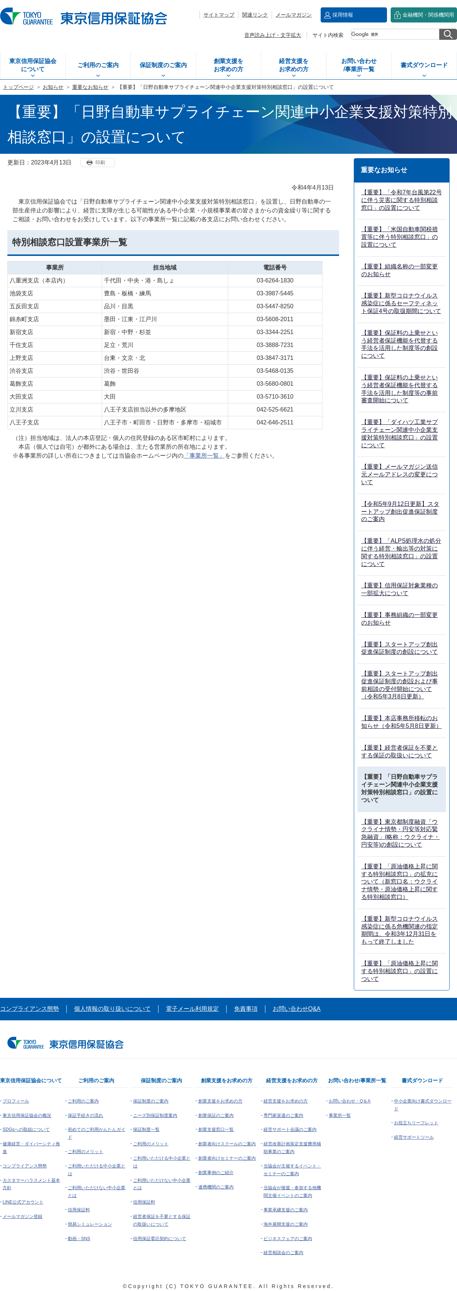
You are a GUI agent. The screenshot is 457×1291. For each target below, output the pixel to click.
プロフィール (16, 1101)
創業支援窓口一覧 (216, 1129)
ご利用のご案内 (98, 65)
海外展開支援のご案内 (286, 1224)
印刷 (100, 162)
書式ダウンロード (424, 65)
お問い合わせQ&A (297, 1009)
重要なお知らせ (90, 87)
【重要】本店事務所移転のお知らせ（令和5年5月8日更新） (401, 722)
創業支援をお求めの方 (228, 65)
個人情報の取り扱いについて (112, 1009)
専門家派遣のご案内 (283, 1115)
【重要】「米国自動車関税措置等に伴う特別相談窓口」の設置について (399, 237)
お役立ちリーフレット (416, 1122)
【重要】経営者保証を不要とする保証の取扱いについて (399, 752)
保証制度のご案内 (163, 65)
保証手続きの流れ (85, 1115)
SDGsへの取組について (26, 1129)
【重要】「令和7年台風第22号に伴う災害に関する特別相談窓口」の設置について (401, 200)
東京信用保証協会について (32, 65)
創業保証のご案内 (216, 1115)
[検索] (395, 34)
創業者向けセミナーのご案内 (227, 1158)
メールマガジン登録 (22, 1216)
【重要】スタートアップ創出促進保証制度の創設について (399, 648)
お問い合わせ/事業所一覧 (359, 65)
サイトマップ (218, 15)
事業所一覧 (340, 1115)
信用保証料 (79, 1209)
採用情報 (342, 15)
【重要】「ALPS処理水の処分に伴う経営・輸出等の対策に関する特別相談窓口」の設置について (401, 552)
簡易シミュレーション (90, 1224)
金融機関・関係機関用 (428, 15)
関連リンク (255, 15)
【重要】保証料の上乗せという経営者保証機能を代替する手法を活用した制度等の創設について (399, 344)
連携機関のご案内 (216, 1187)
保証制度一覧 (146, 1129)
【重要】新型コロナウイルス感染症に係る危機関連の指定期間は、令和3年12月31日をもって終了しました (399, 930)
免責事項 (246, 1009)
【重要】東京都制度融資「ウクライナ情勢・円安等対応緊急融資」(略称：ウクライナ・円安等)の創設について (400, 833)
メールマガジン (294, 15)
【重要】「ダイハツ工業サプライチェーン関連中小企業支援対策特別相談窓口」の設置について (399, 433)
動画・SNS (79, 1238)
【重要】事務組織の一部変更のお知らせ (399, 619)
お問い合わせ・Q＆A (349, 1101)
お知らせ (53, 87)
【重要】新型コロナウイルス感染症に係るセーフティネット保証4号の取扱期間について (401, 303)
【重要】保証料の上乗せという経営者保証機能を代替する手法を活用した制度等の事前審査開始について (399, 388)
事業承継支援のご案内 (286, 1209)
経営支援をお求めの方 (293, 65)
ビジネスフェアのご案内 (288, 1238)
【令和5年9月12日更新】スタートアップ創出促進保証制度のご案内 (400, 512)
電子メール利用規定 (192, 1009)
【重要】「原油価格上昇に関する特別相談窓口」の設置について (399, 971)
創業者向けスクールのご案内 (227, 1143)
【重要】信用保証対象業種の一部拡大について (399, 589)
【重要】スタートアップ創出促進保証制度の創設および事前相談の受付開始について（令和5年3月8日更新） (399, 685)
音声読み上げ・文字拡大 (272, 35)
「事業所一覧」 (204, 455)
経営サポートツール (414, 1137)
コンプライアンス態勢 (29, 1009)
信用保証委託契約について (159, 1238)
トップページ (18, 87)
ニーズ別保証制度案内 (155, 1115)
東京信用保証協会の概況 (27, 1115)
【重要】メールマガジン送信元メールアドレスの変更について (399, 474)
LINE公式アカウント (23, 1202)
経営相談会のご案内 (283, 1252)
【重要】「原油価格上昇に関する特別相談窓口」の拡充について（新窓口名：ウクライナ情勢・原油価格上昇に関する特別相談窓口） (399, 881)
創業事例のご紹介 (216, 1172)
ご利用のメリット (85, 1151)
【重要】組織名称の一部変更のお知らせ (399, 270)
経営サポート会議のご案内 (290, 1129)
